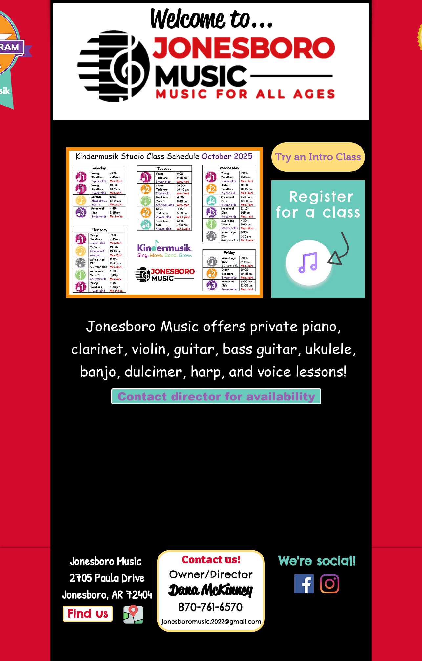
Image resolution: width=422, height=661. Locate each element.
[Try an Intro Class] (318, 157)
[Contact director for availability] (216, 396)
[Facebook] (304, 583)
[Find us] (88, 614)
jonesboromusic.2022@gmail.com (211, 621)
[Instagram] (329, 583)
